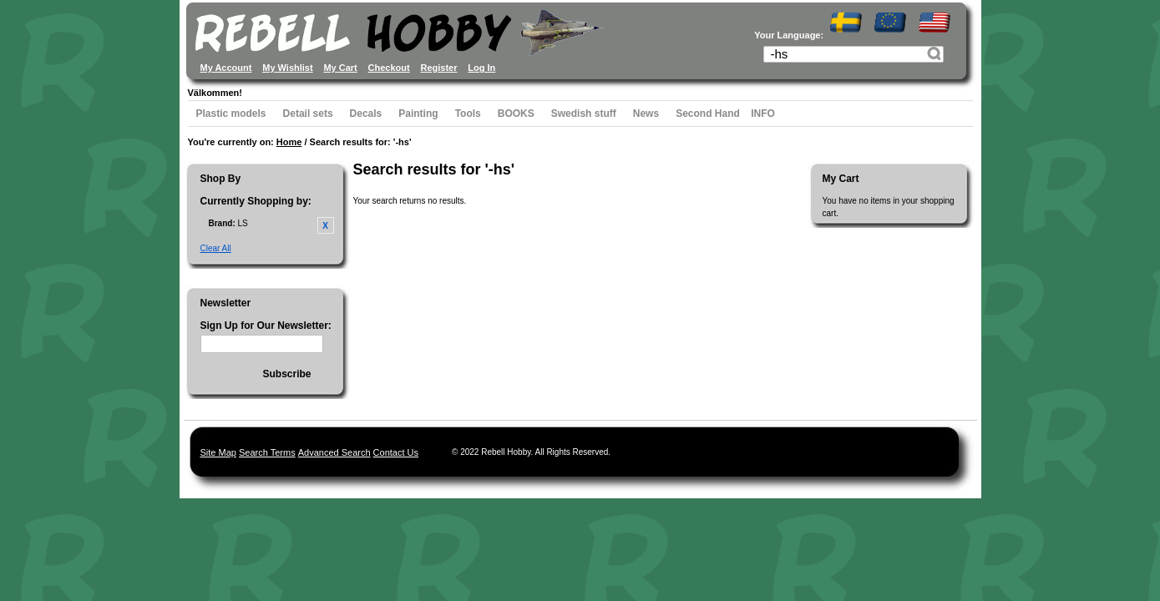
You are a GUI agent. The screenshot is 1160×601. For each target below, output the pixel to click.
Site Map (218, 452)
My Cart (340, 68)
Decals (366, 113)
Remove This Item (325, 225)
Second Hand (708, 113)
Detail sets (308, 113)
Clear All (215, 248)
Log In (481, 68)
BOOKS (516, 113)
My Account (226, 68)
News (646, 113)
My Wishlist (287, 68)
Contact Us (395, 452)
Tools (468, 113)
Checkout (389, 68)
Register (438, 68)
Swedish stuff (583, 113)
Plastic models (231, 113)
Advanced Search (334, 452)
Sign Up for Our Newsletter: (266, 325)
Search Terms (267, 452)
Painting (418, 113)
